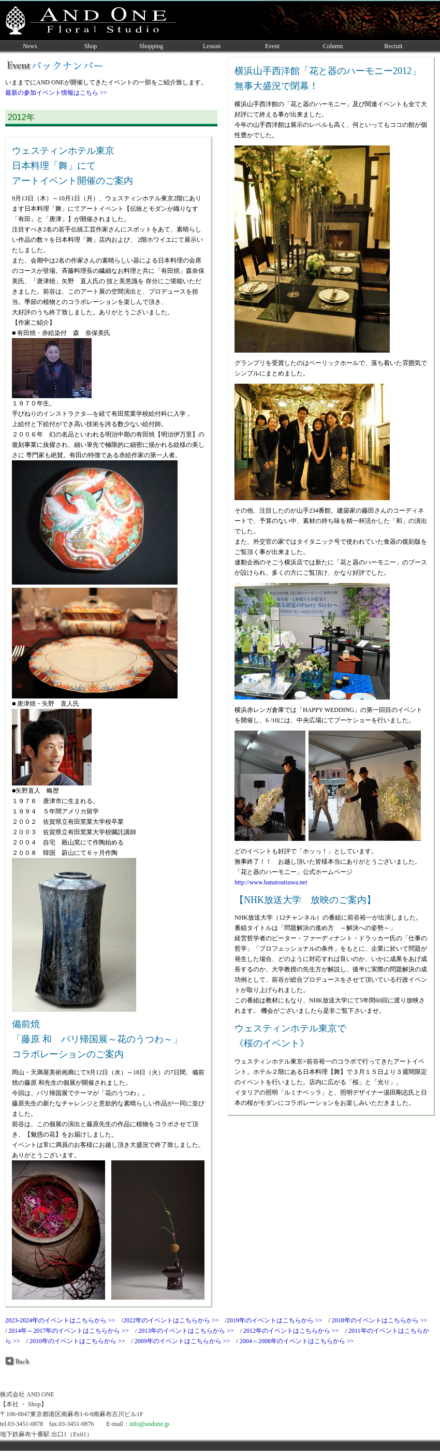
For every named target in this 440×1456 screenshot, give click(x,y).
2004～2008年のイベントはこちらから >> (300, 1341)
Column (333, 46)
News (30, 46)
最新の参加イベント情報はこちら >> (56, 92)
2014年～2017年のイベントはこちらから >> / (73, 1330)
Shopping (151, 46)
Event (272, 46)
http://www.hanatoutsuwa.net (270, 882)
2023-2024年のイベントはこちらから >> (63, 1320)
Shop (90, 46)
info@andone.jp (150, 1424)
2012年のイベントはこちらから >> (294, 1330)
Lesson (212, 46)
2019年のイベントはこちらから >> (278, 1320)
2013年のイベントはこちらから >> (189, 1330)
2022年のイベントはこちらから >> (174, 1320)
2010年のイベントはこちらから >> (80, 1341)
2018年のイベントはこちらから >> (383, 1320)
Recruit (393, 46)
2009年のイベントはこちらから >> (186, 1341)
